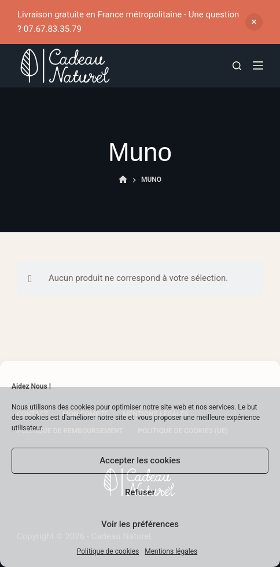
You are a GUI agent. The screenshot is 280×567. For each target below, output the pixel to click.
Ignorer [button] (254, 22)
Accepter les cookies (140, 460)
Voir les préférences (140, 524)
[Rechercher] (237, 65)
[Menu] (258, 65)
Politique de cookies (108, 551)
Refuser (140, 492)
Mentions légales (171, 551)
